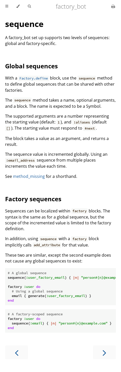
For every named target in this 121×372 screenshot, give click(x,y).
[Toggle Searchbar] (29, 6)
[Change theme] (18, 6)
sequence (24, 23)
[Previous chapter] (16, 352)
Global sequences (31, 66)
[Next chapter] (104, 352)
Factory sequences (33, 199)
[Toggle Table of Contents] (6, 6)
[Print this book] (113, 6)
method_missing (29, 176)
